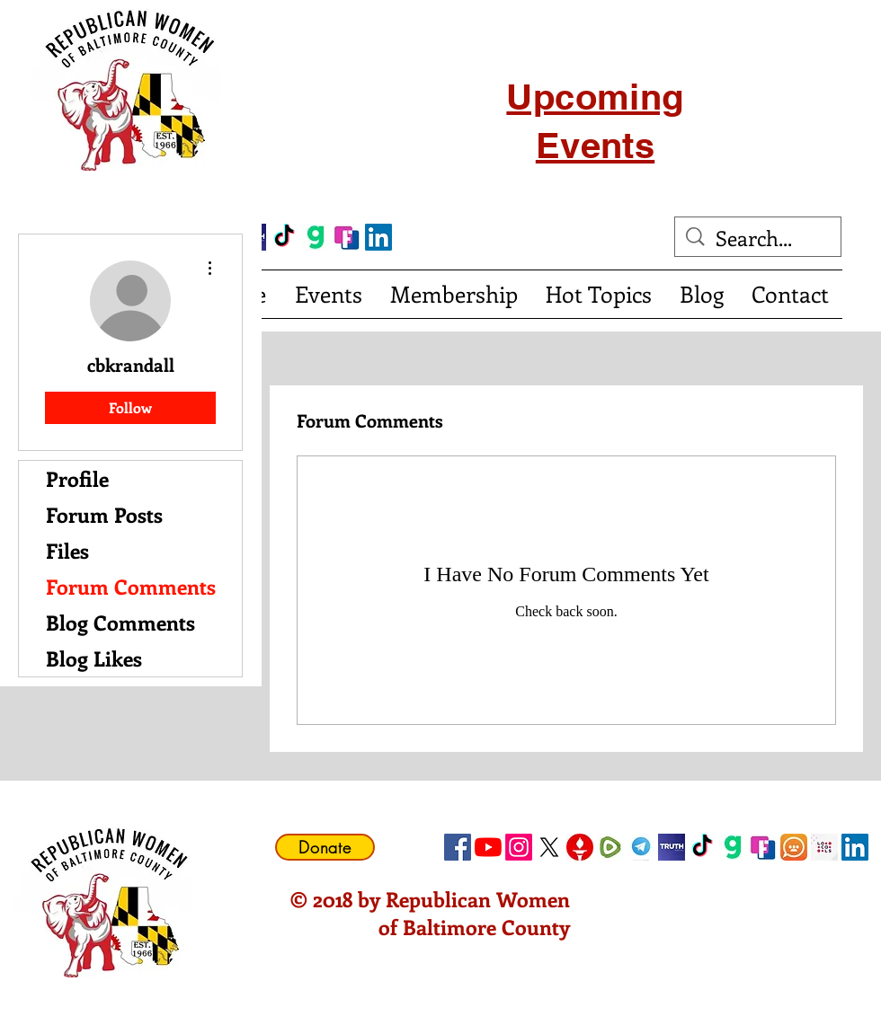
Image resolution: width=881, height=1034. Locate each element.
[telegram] (640, 847)
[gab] (315, 237)
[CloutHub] (793, 847)
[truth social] (671, 847)
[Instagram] (518, 847)
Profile (77, 478)
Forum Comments (131, 586)
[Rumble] (610, 847)
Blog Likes (94, 658)
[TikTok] (284, 237)
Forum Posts (104, 514)
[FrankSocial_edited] (347, 237)
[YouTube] (488, 847)
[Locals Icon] (824, 847)
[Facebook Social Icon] (457, 847)
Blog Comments (120, 622)
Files (67, 550)
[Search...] (759, 238)
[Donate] (325, 847)
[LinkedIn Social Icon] (378, 237)
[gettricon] (579, 847)
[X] (549, 847)
